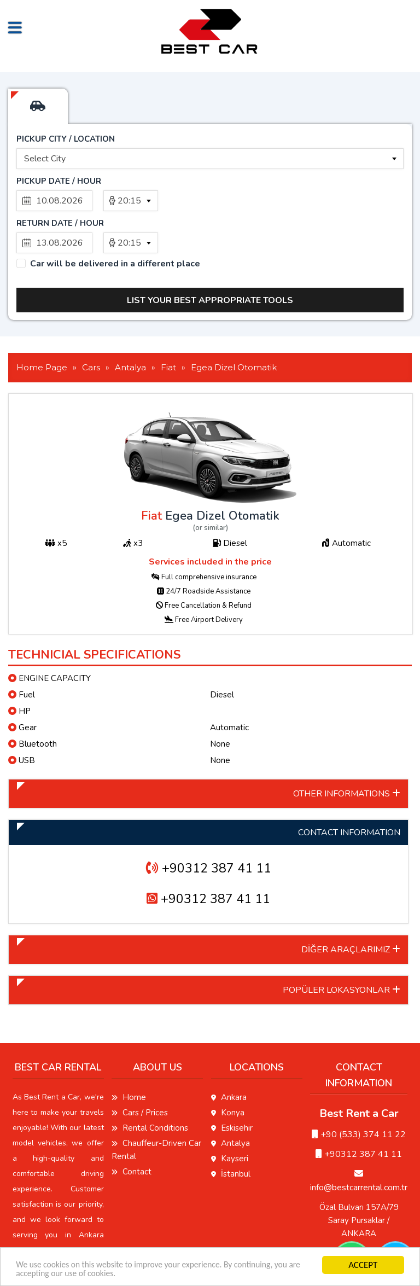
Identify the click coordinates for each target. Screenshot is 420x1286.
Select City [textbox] (45, 159)
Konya (227, 1070)
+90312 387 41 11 (208, 826)
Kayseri (229, 1116)
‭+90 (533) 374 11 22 (359, 1092)
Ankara (229, 1055)
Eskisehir (232, 1085)
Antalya (230, 1101)
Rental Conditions (150, 1085)
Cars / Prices (140, 1070)
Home (129, 1055)
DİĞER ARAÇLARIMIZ (350, 907)
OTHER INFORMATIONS (346, 752)
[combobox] (210, 158)
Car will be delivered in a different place (115, 222)
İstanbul (230, 1131)
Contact (131, 1129)
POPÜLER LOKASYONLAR (341, 948)
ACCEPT (361, 1263)
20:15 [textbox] (129, 201)
